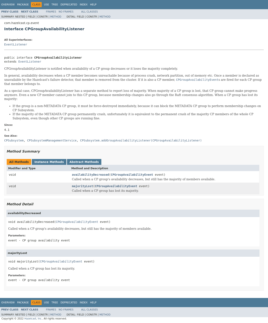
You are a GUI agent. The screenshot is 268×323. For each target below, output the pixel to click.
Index (84, 4)
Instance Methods (49, 162)
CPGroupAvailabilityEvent (132, 174)
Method (55, 16)
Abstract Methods (84, 162)
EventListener (15, 44)
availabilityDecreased (90, 174)
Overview (8, 4)
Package (23, 4)
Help (93, 4)
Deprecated (69, 4)
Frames (51, 11)
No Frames (66, 11)
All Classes (89, 11)
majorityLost (82, 186)
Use (46, 4)
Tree (55, 4)
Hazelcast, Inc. (33, 318)
